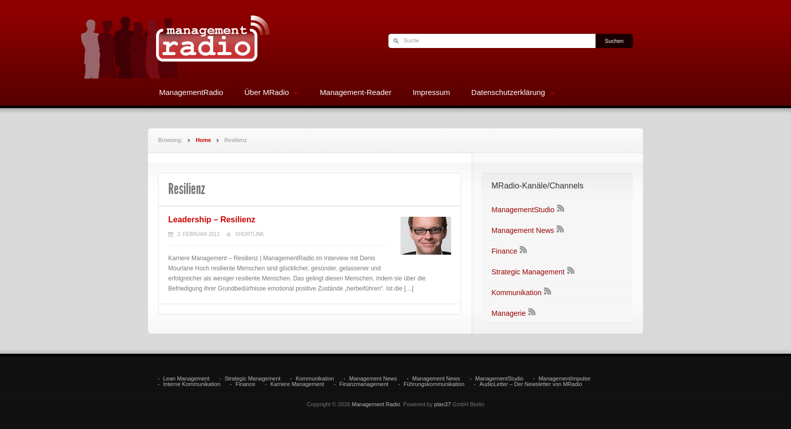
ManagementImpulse (564, 379)
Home (203, 140)
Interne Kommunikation (191, 384)
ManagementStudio (523, 210)
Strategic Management (528, 272)
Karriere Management (297, 384)
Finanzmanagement (363, 384)
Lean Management (186, 379)
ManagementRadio (191, 92)
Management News (522, 230)
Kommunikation (516, 293)
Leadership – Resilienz (212, 219)
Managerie (508, 313)
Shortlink (249, 234)
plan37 (442, 404)
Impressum (431, 92)
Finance (504, 251)
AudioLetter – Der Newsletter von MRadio (530, 384)
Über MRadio (266, 93)
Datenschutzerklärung (508, 93)
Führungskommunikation (434, 384)
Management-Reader (355, 92)
